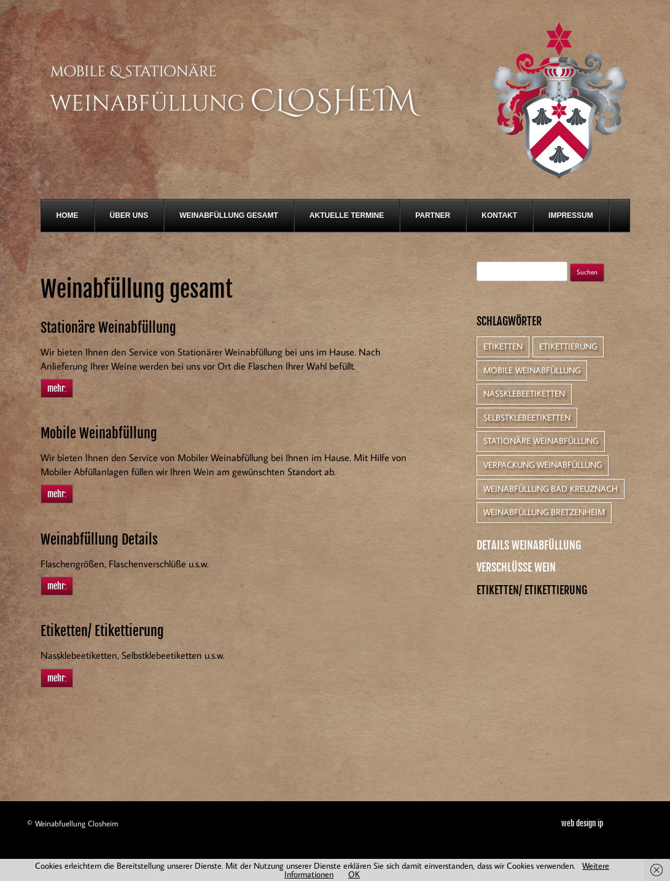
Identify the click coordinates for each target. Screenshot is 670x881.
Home (67, 215)
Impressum (570, 215)
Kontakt (499, 215)
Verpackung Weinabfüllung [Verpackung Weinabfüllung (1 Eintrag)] (542, 464)
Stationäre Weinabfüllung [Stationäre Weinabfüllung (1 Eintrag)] (540, 440)
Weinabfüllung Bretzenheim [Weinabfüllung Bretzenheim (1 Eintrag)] (544, 512)
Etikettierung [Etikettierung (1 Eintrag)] (568, 346)
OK (354, 874)
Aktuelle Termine (347, 215)
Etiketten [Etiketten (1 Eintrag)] (503, 346)
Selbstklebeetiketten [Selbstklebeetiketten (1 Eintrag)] (527, 417)
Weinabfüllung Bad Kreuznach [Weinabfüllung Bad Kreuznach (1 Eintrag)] (550, 488)
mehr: (56, 388)
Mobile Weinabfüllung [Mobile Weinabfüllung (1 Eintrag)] (531, 370)
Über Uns (129, 215)
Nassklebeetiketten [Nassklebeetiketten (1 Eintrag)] (524, 393)
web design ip (582, 824)
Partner (432, 215)
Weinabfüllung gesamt (228, 215)
